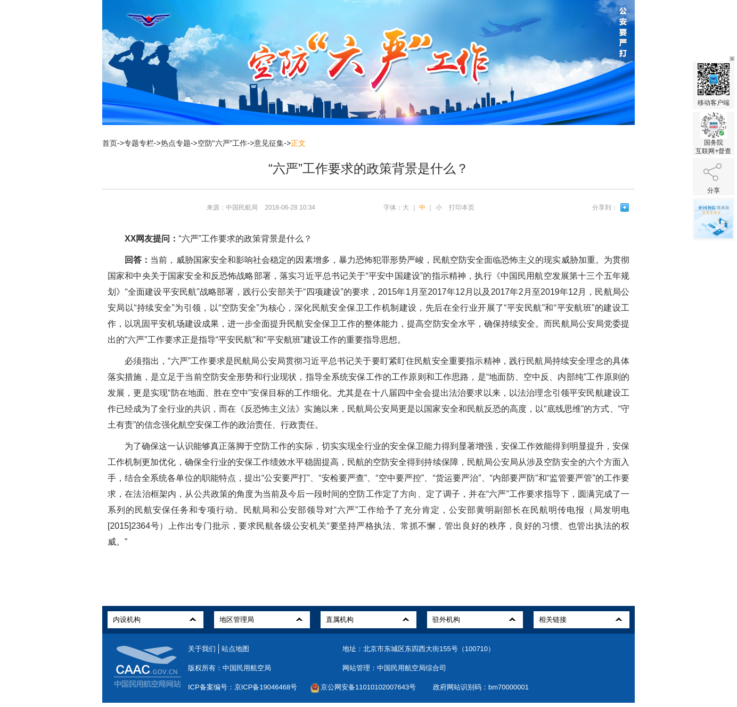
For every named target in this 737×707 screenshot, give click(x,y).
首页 (109, 143)
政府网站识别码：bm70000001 (481, 687)
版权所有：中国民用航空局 (229, 668)
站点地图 (235, 649)
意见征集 (269, 143)
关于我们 (202, 649)
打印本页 (461, 207)
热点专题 (176, 143)
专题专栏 (139, 143)
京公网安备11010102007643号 (368, 687)
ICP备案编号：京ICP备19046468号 (242, 687)
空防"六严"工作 (223, 143)
